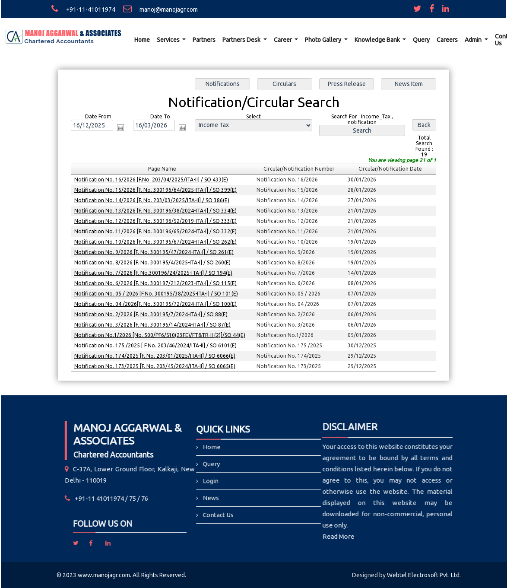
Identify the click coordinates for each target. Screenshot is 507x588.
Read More (275, 536)
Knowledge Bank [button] (378, 39)
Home (142, 39)
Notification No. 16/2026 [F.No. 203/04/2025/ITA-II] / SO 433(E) (152, 180)
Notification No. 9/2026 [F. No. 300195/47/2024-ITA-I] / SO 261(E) (155, 251)
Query (421, 39)
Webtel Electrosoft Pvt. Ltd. (424, 575)
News (227, 493)
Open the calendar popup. (122, 128)
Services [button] (169, 39)
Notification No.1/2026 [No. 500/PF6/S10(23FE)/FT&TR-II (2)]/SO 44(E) (160, 334)
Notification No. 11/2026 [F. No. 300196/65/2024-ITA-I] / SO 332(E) (156, 231)
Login (227, 482)
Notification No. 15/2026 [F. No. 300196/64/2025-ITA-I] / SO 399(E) (156, 190)
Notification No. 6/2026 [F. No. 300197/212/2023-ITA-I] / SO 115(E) (156, 283)
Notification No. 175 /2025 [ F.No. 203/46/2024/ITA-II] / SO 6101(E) (156, 344)
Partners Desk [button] (242, 39)
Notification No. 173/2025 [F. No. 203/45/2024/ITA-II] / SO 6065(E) (156, 365)
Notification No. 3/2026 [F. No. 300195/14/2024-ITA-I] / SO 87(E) (153, 324)
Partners (204, 39)
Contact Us (232, 504)
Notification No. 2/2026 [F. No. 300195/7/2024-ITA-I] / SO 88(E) (152, 313)
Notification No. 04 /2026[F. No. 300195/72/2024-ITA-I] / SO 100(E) (156, 303)
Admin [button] (474, 39)
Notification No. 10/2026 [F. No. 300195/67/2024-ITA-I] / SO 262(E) (156, 242)
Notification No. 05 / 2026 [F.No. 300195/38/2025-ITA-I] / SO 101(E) (157, 293)
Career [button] (283, 39)
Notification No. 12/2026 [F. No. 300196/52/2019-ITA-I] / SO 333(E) (156, 221)
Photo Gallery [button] (323, 39)
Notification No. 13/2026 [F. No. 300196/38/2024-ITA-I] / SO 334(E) (156, 210)
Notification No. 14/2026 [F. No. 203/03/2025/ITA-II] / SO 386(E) (153, 200)
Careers (447, 39)
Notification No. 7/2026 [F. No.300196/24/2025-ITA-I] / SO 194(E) (154, 272)
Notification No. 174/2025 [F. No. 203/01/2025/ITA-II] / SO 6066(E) (156, 354)
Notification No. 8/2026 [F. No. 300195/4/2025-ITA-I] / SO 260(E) (153, 262)
